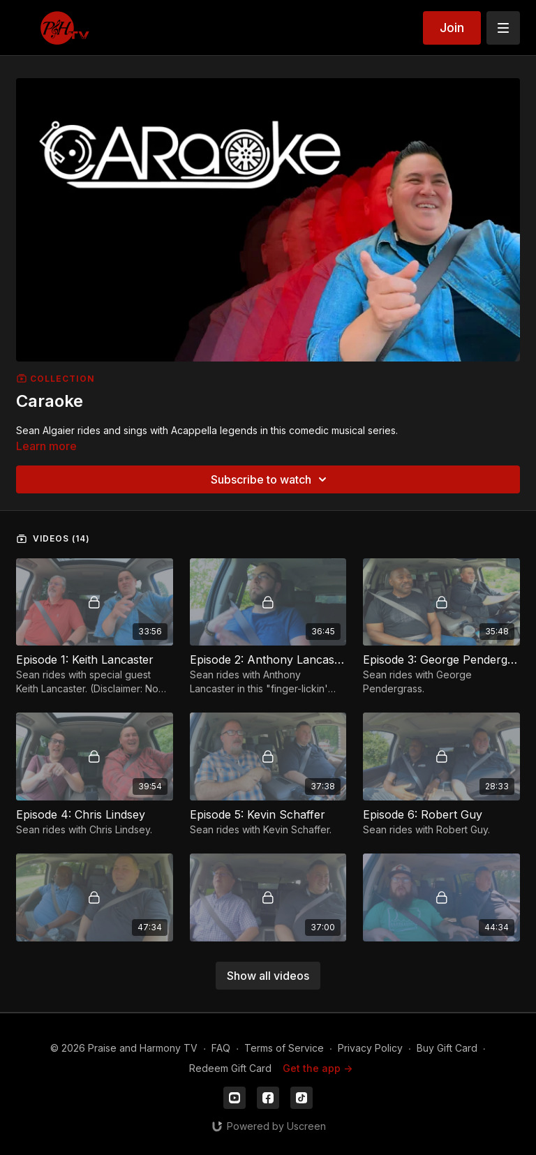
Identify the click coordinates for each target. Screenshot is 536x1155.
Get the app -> (317, 1068)
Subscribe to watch (271, 479)
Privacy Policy (370, 1048)
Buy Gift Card (447, 1048)
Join (452, 27)
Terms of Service (284, 1048)
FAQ (220, 1048)
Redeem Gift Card (230, 1068)
